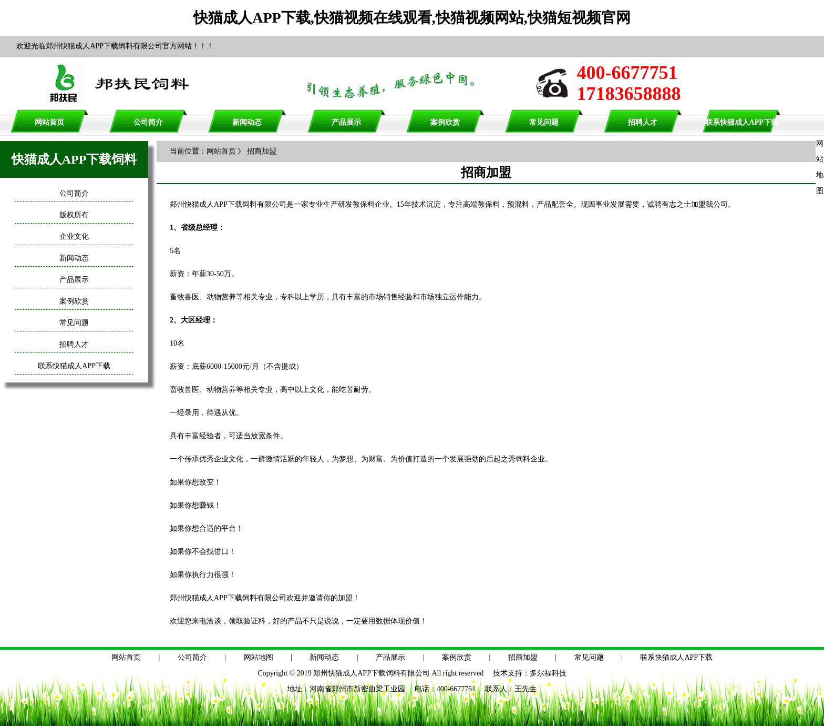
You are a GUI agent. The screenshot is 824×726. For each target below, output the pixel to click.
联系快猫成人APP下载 (741, 122)
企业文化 (74, 236)
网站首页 (49, 122)
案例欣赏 (445, 122)
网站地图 (258, 657)
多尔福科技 (548, 673)
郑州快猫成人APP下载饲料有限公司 (371, 673)
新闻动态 (247, 122)
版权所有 (74, 215)
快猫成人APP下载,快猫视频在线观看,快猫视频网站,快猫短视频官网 (411, 17)
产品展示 (346, 122)
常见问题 (544, 122)
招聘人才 (642, 122)
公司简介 (148, 122)
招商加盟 (523, 657)
